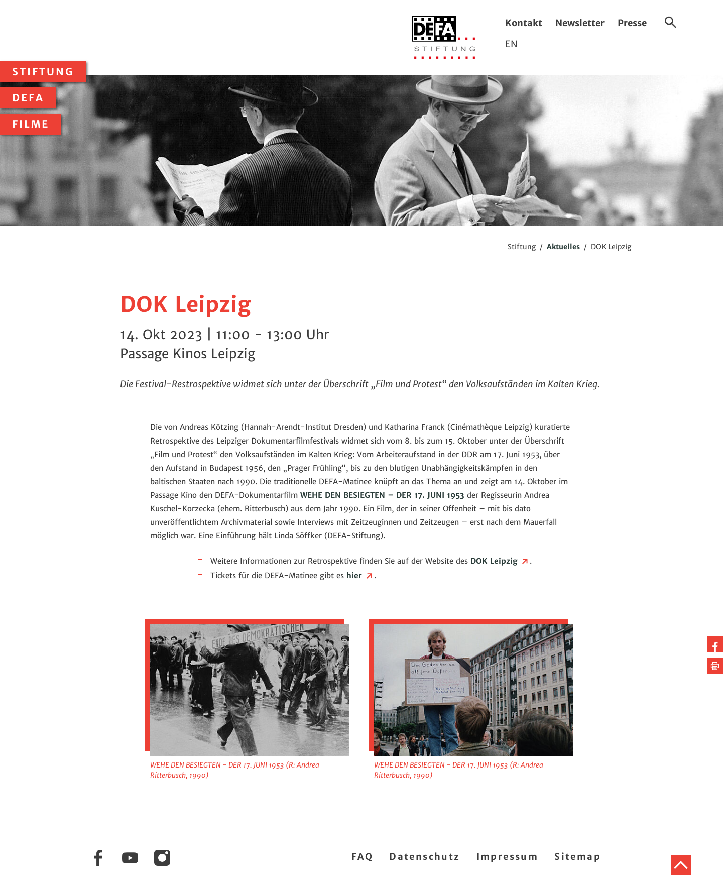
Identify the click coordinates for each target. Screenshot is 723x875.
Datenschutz (424, 856)
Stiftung (43, 71)
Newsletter (580, 23)
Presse (632, 23)
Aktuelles (563, 246)
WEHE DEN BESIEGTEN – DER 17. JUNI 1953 (382, 495)
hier (360, 575)
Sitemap (577, 856)
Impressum (507, 856)
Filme (30, 124)
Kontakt (523, 23)
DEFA (28, 97)
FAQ (362, 856)
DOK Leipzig (500, 561)
